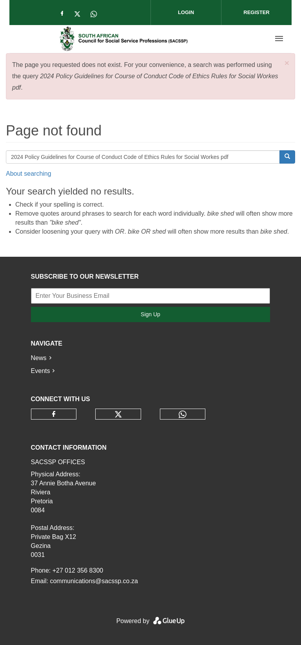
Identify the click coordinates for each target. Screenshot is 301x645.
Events (40, 371)
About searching (28, 173)
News (39, 358)
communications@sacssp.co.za (94, 581)
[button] (287, 63)
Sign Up (150, 314)
